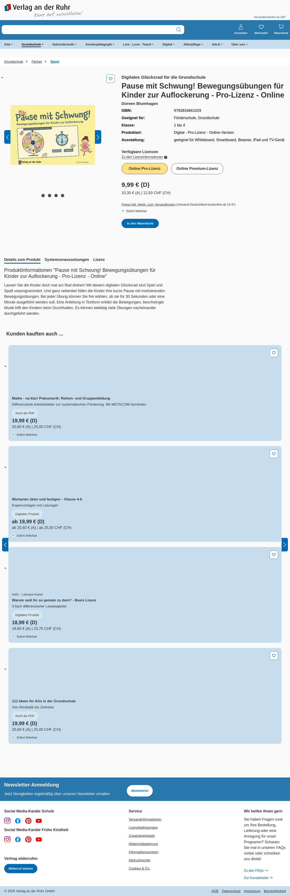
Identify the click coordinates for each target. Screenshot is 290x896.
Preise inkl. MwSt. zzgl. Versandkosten (149, 204)
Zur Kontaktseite (258, 878)
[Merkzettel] (261, 29)
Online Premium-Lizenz (197, 168)
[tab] (22, 260)
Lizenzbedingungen (143, 827)
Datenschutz (231, 891)
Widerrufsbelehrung (143, 844)
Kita (7, 44)
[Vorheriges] (7, 137)
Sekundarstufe (63, 44)
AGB (215, 891)
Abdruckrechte (139, 860)
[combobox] (87, 29)
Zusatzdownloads (142, 836)
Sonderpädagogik (98, 44)
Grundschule (31, 44)
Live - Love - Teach (137, 44)
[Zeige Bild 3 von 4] (56, 195)
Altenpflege (192, 44)
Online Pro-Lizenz (145, 168)
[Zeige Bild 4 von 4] (62, 195)
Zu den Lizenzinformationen (144, 157)
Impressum (252, 891)
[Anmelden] (241, 29)
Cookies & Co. (139, 868)
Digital (167, 44)
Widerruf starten (21, 868)
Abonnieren (139, 790)
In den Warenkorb (140, 223)
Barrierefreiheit (275, 891)
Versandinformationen (145, 819)
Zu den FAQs (256, 871)
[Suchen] (178, 29)
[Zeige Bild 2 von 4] (49, 195)
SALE (216, 44)
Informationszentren (143, 852)
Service (135, 811)
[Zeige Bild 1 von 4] (43, 195)
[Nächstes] (98, 137)
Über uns (238, 44)
